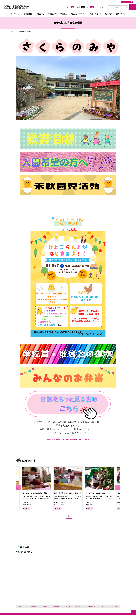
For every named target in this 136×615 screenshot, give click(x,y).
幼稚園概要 (28, 14)
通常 (73, 7)
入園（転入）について (78, 14)
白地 (78, 7)
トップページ (15, 14)
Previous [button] (18, 487)
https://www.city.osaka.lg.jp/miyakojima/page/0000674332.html (68, 440)
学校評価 (63, 14)
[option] (36, 489)
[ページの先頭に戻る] (133, 612)
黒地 (83, 7)
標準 (92, 7)
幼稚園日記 (40, 14)
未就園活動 (52, 14)
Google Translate (127, 2)
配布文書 (108, 14)
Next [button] (117, 487)
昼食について (120, 14)
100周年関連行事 (95, 14)
